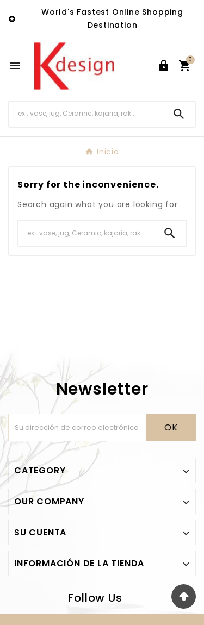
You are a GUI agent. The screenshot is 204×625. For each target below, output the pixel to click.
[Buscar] (86, 114)
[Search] (179, 114)
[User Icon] (163, 65)
